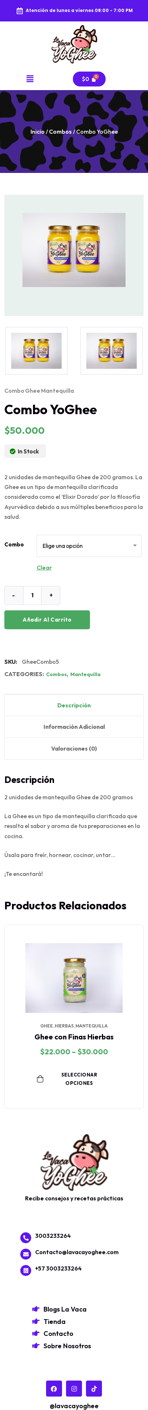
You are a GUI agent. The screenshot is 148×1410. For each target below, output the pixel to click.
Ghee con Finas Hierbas (74, 1036)
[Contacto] (36, 1333)
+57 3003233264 (58, 1268)
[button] (29, 79)
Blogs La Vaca (65, 1309)
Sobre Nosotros (67, 1346)
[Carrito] (89, 79)
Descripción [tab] (74, 705)
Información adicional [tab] (74, 726)
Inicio (37, 131)
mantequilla (57, 390)
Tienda (55, 1321)
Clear (44, 567)
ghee (32, 390)
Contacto (58, 1333)
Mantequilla (85, 674)
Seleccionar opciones (67, 1079)
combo (14, 390)
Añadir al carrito (47, 619)
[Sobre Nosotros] (36, 1345)
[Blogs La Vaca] (36, 1309)
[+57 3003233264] (25, 1270)
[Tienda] (36, 1321)
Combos (60, 131)
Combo (14, 544)
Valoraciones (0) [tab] (74, 748)
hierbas (64, 1026)
